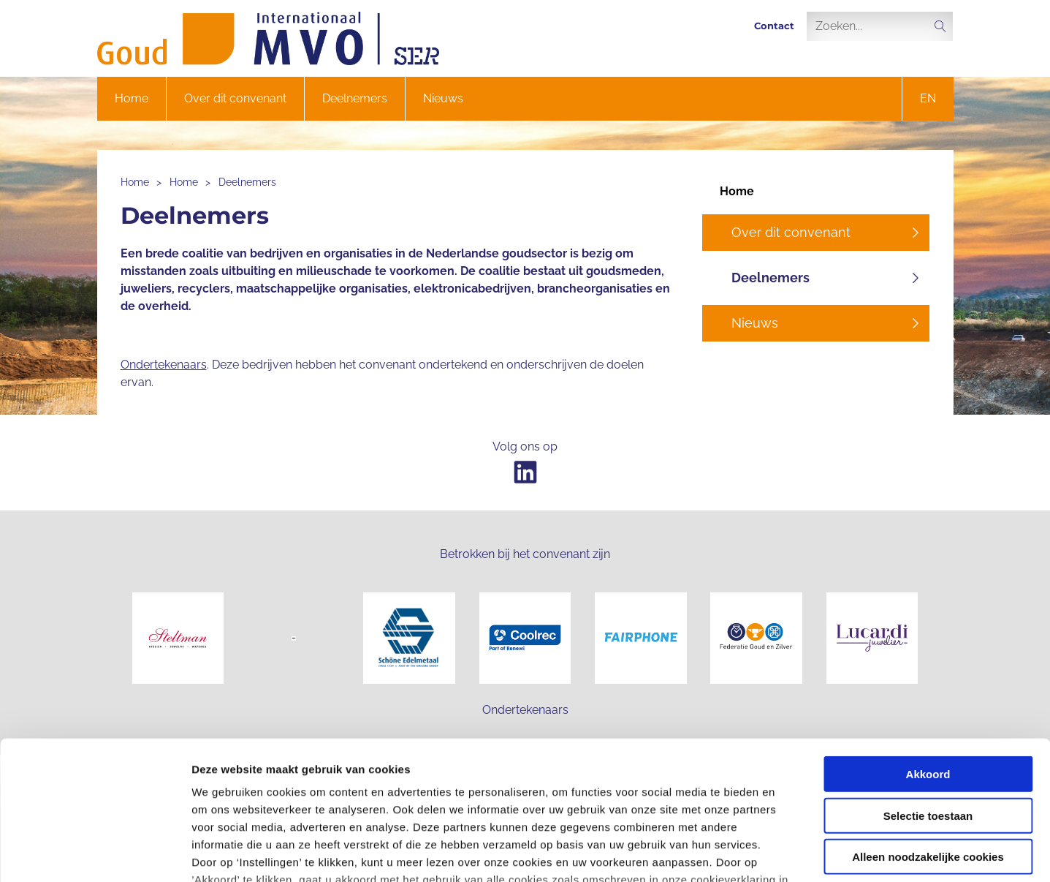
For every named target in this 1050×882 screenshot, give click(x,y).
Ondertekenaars (164, 365)
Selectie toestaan (928, 696)
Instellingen (786, 853)
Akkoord (928, 655)
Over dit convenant (235, 98)
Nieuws (443, 98)
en (928, 98)
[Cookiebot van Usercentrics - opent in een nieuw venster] (95, 853)
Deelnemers (354, 98)
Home (131, 98)
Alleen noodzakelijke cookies (928, 738)
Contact (774, 25)
